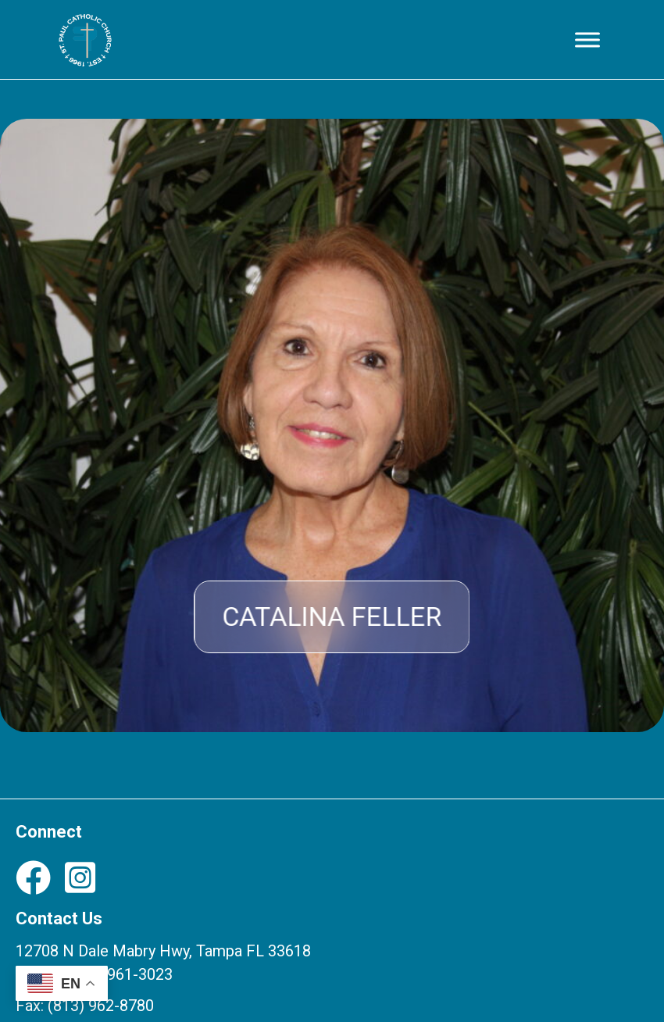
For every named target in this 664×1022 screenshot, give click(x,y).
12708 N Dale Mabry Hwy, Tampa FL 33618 (163, 951)
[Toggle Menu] (587, 39)
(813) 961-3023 (119, 974)
